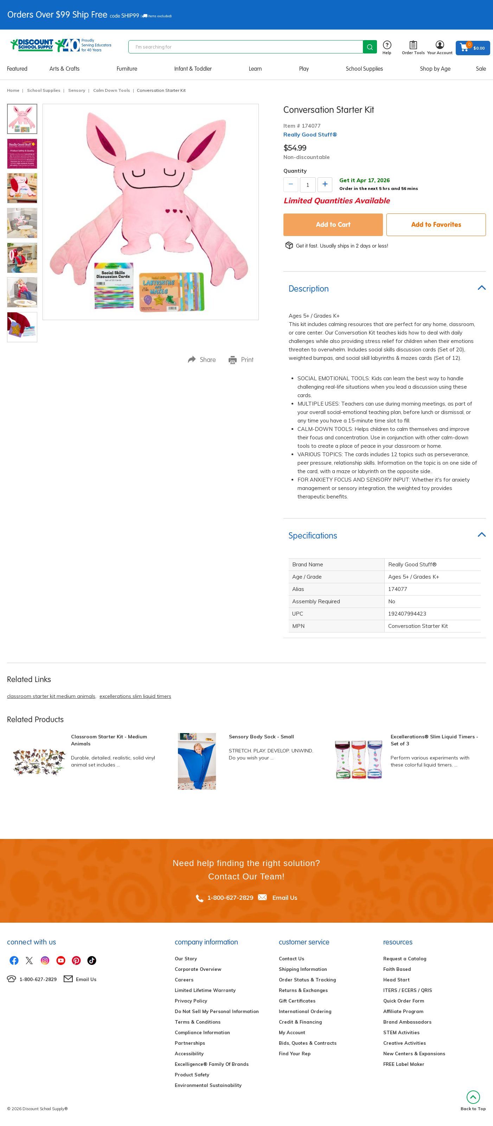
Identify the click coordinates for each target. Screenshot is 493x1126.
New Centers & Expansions (414, 1053)
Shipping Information (303, 969)
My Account (292, 1032)
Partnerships (190, 1043)
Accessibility (189, 1053)
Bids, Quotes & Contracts (308, 1043)
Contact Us (291, 958)
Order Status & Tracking (307, 979)
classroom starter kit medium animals (51, 696)
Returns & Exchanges (303, 990)
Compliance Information (202, 1032)
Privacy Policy (191, 1001)
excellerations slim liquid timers (135, 696)
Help (387, 48)
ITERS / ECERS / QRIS (407, 990)
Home (13, 90)
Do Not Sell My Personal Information (217, 1011)
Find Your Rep (294, 1053)
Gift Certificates (297, 1001)
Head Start (396, 979)
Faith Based (397, 969)
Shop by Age (435, 68)
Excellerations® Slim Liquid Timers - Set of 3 (434, 740)
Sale (481, 68)
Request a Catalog (404, 958)
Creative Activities (404, 1043)
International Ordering (305, 1011)
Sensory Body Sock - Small (261, 736)
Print (241, 360)
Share (202, 360)
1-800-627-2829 (230, 897)
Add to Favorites (436, 224)
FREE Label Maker (403, 1064)
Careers (184, 979)
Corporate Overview (198, 969)
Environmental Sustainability (208, 1085)
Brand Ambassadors (407, 1022)
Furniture (127, 68)
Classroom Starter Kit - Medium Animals (109, 740)
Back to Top (473, 1100)
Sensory (76, 90)
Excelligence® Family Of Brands (212, 1064)
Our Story (186, 958)
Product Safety (192, 1074)
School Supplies (364, 68)
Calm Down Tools (111, 90)
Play (304, 68)
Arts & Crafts (64, 68)
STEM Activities (401, 1032)
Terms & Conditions (197, 1022)
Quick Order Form (403, 1001)
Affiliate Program (403, 1011)
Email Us (285, 897)
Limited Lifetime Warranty (205, 990)
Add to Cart (333, 224)
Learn (255, 68)
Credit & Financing (300, 1022)
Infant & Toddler (193, 68)
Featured (17, 68)
